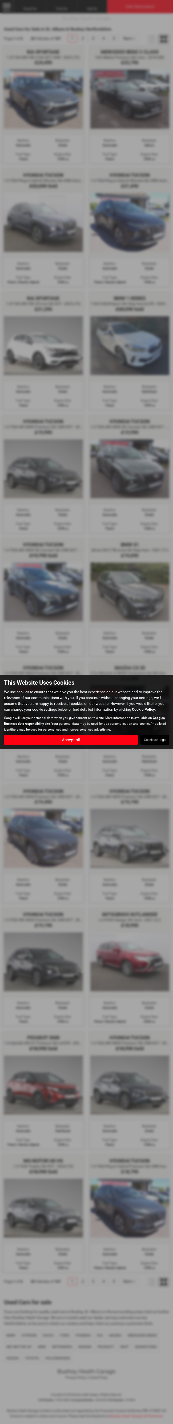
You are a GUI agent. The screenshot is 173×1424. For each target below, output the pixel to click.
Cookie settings (155, 740)
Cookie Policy (143, 709)
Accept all (71, 739)
